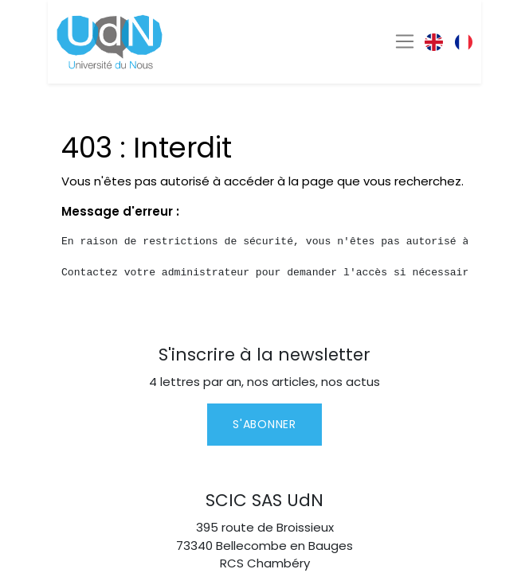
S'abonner (264, 424)
